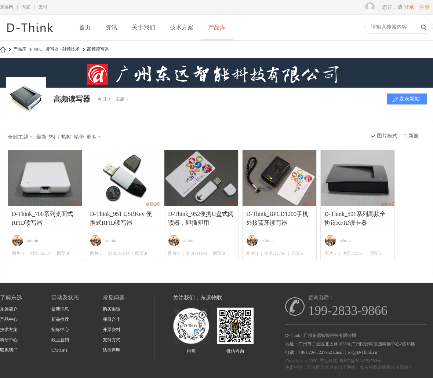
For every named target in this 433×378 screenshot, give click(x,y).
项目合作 (111, 319)
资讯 (111, 27)
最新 (41, 137)
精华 (79, 137)
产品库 (217, 27)
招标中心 (60, 329)
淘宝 (25, 7)
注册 (424, 7)
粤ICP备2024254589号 (360, 360)
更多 (91, 137)
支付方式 (111, 339)
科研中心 (9, 339)
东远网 (6, 7)
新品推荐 (60, 319)
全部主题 (18, 137)
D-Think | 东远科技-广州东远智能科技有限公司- (3, 49)
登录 (409, 7)
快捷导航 (360, 27)
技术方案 (181, 27)
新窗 (413, 136)
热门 (54, 137)
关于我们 (143, 27)
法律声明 (111, 350)
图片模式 (387, 136)
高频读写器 (98, 49)
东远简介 (9, 309)
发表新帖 (409, 99)
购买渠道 (111, 309)
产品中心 (9, 319)
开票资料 (111, 329)
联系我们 (9, 350)
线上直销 (60, 339)
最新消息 (60, 309)
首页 (85, 27)
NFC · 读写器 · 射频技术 (57, 49)
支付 (43, 7)
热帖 (66, 137)
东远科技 (328, 360)
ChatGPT (59, 350)
